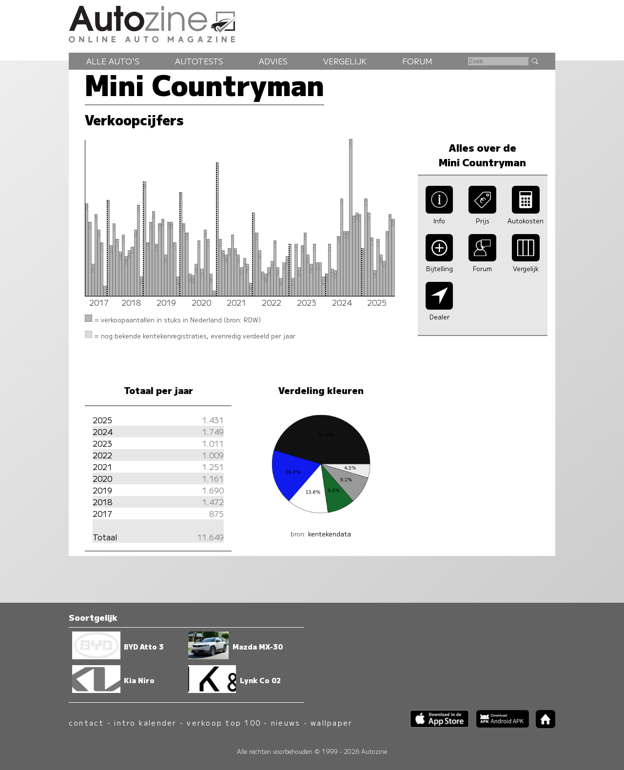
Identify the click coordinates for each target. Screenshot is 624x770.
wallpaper (331, 722)
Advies (273, 61)
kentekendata (329, 533)
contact (86, 722)
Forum (417, 61)
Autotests (199, 61)
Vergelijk (345, 61)
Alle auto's (112, 61)
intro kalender (145, 722)
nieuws (285, 722)
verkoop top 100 (224, 722)
